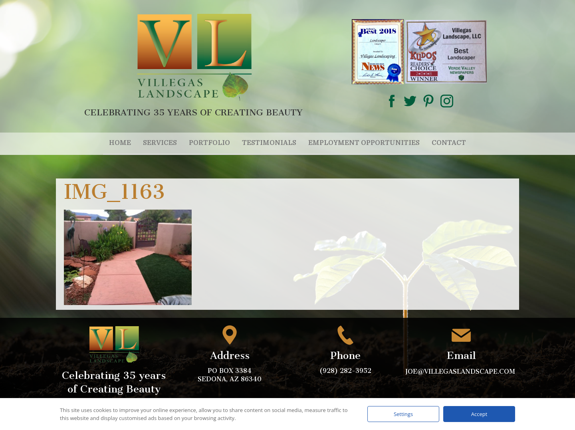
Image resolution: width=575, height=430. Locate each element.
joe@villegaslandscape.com (461, 371)
